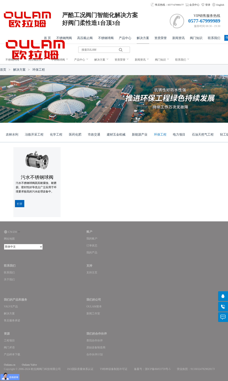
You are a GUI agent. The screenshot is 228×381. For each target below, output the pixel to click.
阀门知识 (196, 38)
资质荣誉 (160, 38)
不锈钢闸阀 (64, 38)
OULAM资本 (94, 306)
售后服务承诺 (12, 320)
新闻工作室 (93, 313)
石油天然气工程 (203, 134)
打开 (19, 204)
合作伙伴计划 (94, 354)
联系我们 (214, 38)
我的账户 (91, 238)
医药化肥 (75, 134)
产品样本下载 (12, 354)
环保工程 (38, 69)
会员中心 (192, 4)
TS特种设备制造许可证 (113, 369)
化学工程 (56, 134)
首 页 (47, 38)
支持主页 (91, 272)
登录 (205, 4)
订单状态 (91, 245)
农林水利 (12, 134)
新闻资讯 (178, 38)
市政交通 (94, 134)
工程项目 (9, 340)
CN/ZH (12, 231)
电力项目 (179, 134)
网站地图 (9, 238)
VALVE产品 (11, 306)
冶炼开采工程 (34, 134)
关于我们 (9, 279)
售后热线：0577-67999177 (167, 4)
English (220, 4)
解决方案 (143, 38)
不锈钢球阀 (106, 38)
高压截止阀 (85, 38)
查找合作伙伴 (94, 340)
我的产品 (91, 252)
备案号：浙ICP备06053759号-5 (152, 369)
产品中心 (125, 38)
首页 (3, 69)
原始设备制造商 (95, 347)
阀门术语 (9, 347)
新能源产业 (139, 134)
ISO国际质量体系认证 (80, 369)
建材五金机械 (116, 134)
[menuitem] (14, 59)
